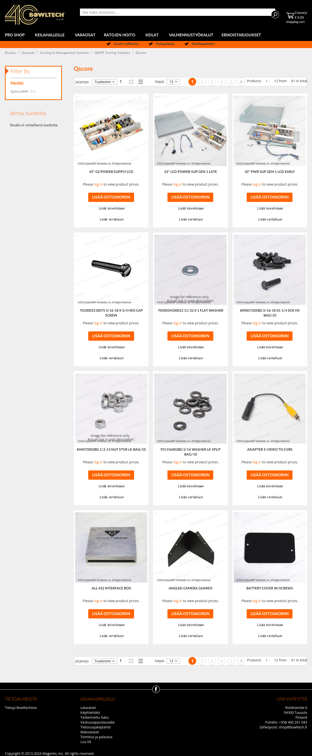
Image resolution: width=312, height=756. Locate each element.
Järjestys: (82, 82)
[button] (111, 208)
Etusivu (11, 53)
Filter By (20, 71)
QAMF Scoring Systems (112, 53)
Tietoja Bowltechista (21, 707)
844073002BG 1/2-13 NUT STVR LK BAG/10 (111, 449)
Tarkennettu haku (94, 717)
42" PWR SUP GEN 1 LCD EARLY (270, 172)
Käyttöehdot (90, 712)
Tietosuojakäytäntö (95, 727)
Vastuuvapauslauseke (97, 722)
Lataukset (88, 707)
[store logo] (35, 14)
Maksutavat (89, 732)
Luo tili (85, 741)
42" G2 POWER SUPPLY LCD (111, 172)
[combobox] (177, 12)
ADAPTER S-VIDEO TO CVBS (269, 449)
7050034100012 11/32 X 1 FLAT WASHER (190, 310)
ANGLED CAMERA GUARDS (191, 588)
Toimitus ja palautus (96, 737)
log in (98, 184)
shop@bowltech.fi (293, 727)
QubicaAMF (24, 91)
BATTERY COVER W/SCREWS (269, 588)
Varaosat (28, 53)
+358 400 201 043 (293, 722)
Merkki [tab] (16, 83)
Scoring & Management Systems (65, 53)
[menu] (156, 35)
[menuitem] (15, 35)
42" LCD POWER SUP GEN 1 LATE (190, 172)
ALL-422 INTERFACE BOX (111, 588)
